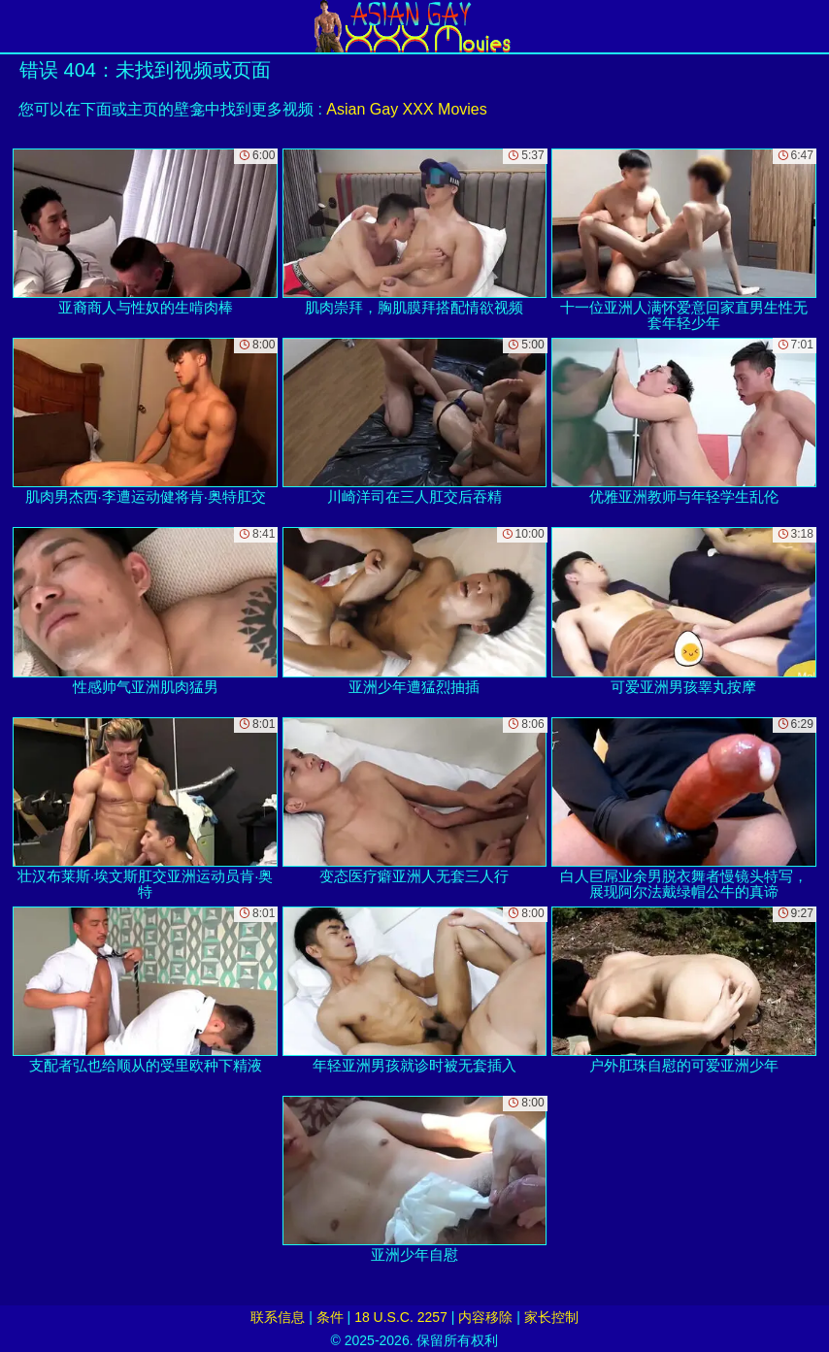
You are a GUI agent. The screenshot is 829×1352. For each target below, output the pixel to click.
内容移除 (485, 1317)
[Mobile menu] (17, 26)
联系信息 (277, 1317)
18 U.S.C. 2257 (401, 1317)
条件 (330, 1317)
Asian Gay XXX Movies (406, 109)
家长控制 (551, 1317)
